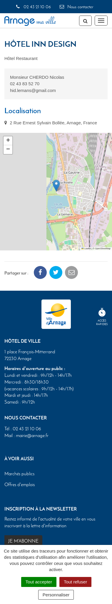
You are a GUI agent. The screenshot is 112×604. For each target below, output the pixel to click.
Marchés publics (19, 473)
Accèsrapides (102, 317)
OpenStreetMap (103, 248)
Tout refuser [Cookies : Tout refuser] (75, 581)
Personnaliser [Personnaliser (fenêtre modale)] (56, 594)
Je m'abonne (23, 541)
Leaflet (86, 248)
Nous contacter (76, 6)
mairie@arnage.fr (32, 435)
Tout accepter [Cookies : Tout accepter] (39, 581)
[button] (56, 186)
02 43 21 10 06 (33, 6)
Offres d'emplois (19, 484)
